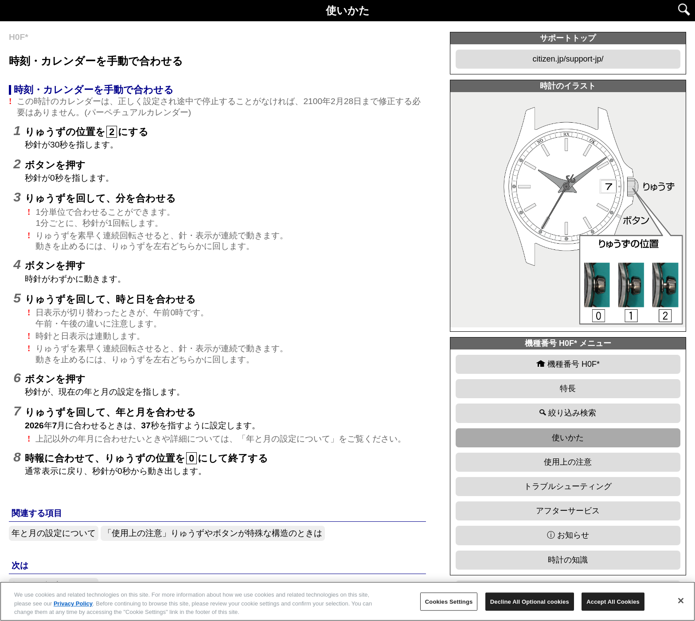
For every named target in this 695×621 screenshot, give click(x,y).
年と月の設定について (54, 533)
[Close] (681, 600)
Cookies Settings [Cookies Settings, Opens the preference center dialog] (449, 601)
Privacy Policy (73, 603)
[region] (347, 601)
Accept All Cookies (613, 601)
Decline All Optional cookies (529, 601)
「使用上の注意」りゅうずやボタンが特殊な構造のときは (212, 533)
